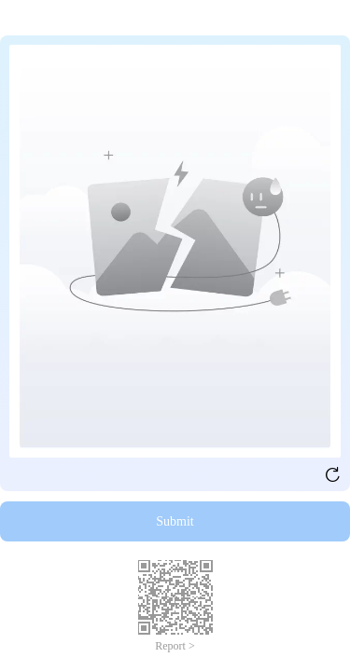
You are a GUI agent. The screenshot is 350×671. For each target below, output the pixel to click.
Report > (174, 645)
